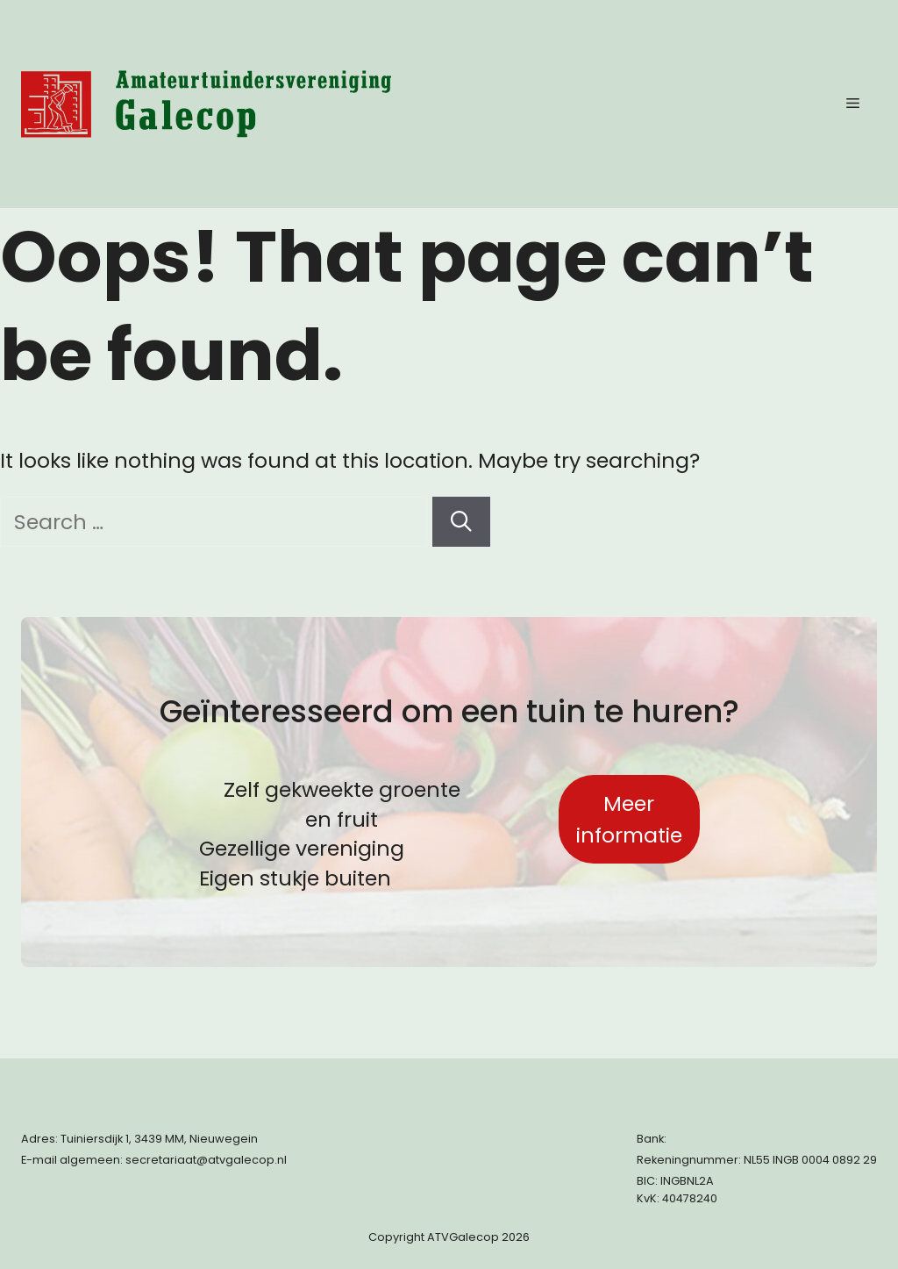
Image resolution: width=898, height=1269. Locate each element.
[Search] (461, 522)
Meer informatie (629, 819)
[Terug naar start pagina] (206, 104)
